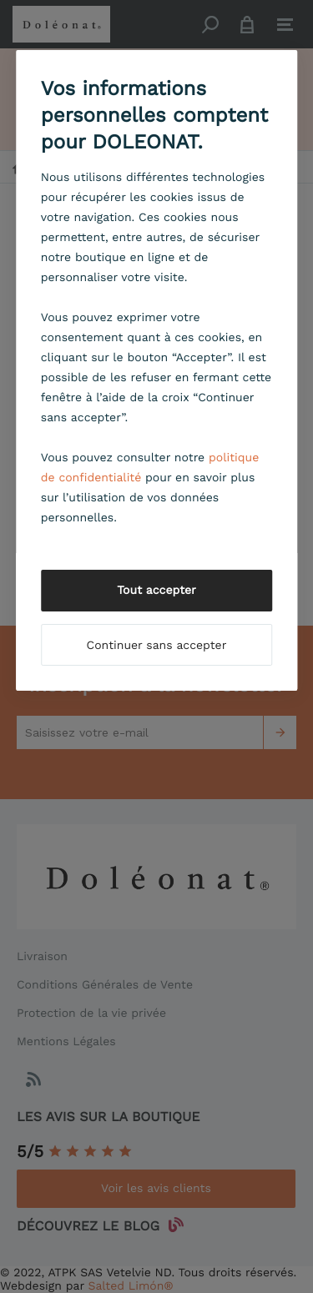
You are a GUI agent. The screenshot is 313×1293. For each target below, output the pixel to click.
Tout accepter (156, 590)
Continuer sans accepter (157, 645)
